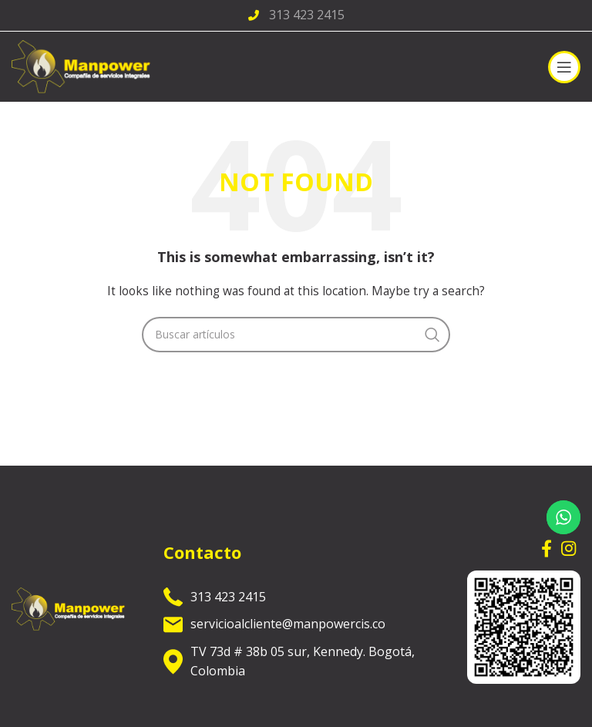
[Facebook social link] (546, 548)
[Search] (296, 334)
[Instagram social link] (568, 548)
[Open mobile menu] (564, 67)
